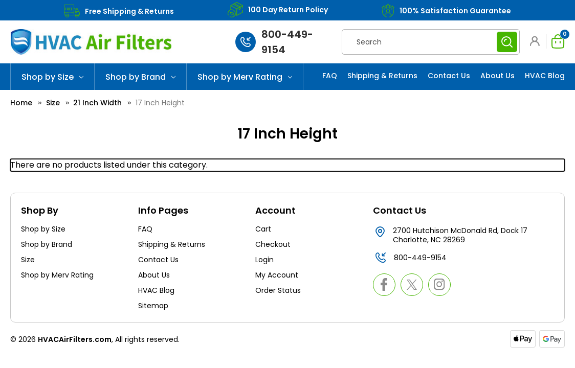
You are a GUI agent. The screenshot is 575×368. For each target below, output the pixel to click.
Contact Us (449, 76)
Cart (263, 229)
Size (28, 260)
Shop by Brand (140, 77)
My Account (276, 275)
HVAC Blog (545, 76)
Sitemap (153, 306)
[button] (536, 41)
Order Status (278, 290)
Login (264, 260)
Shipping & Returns (382, 76)
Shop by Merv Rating (244, 77)
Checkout (273, 244)
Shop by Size (52, 77)
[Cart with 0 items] (555, 41)
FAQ (329, 76)
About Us (497, 76)
